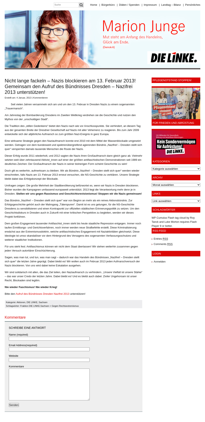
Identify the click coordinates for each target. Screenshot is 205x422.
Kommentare (16, 366)
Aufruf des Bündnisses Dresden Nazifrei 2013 (42, 293)
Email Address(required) (23, 345)
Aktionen (21, 302)
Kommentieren (40, 97)
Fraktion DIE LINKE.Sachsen (34, 306)
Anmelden (160, 261)
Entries (161, 238)
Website (13, 355)
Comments (163, 244)
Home (93, 4)
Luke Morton (171, 221)
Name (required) (18, 334)
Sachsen (43, 302)
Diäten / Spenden (128, 4)
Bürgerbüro (107, 4)
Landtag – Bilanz (170, 4)
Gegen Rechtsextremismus (65, 306)
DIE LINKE (32, 302)
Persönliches (191, 4)
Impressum (149, 4)
